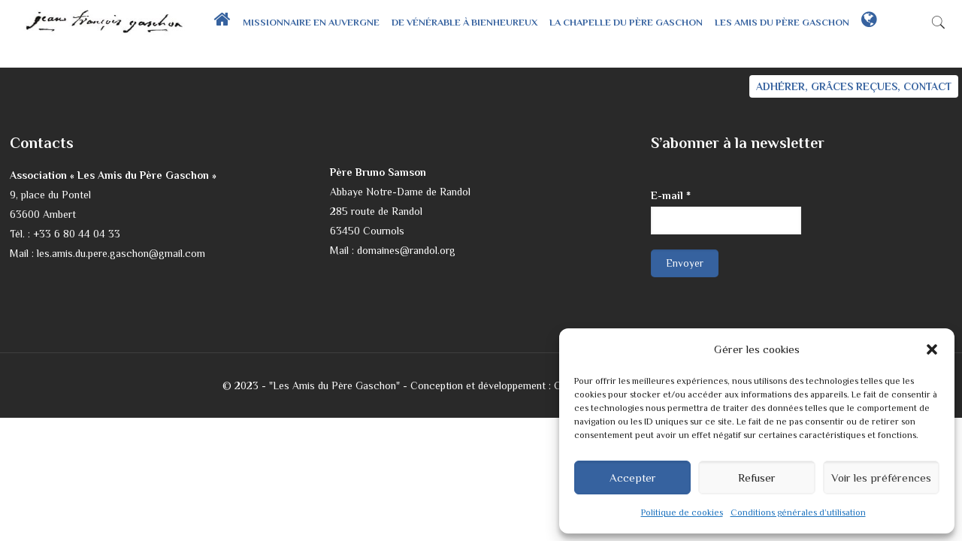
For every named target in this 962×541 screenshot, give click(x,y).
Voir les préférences (881, 477)
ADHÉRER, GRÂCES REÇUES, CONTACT (853, 86)
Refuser (757, 477)
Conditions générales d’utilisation (798, 512)
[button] (931, 349)
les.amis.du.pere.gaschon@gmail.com (121, 253)
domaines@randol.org (406, 250)
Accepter (633, 477)
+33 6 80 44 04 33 (76, 234)
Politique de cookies (682, 512)
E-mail (671, 195)
